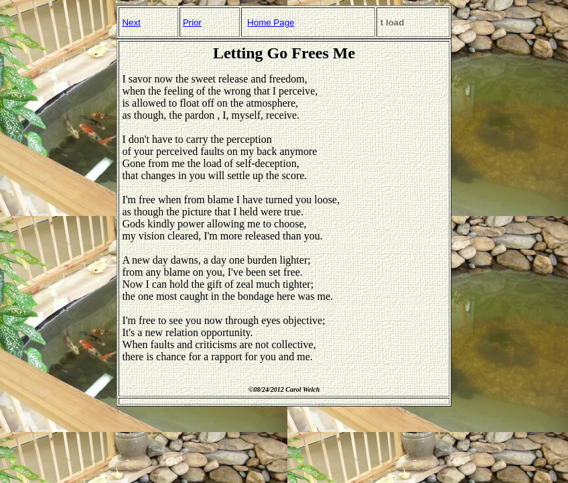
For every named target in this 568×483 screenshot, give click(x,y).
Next (131, 22)
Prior (192, 22)
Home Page (270, 22)
